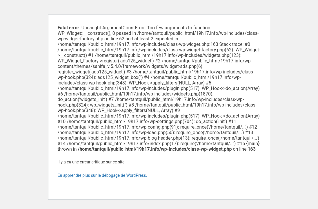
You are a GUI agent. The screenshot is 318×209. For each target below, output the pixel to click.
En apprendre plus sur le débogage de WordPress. (102, 175)
